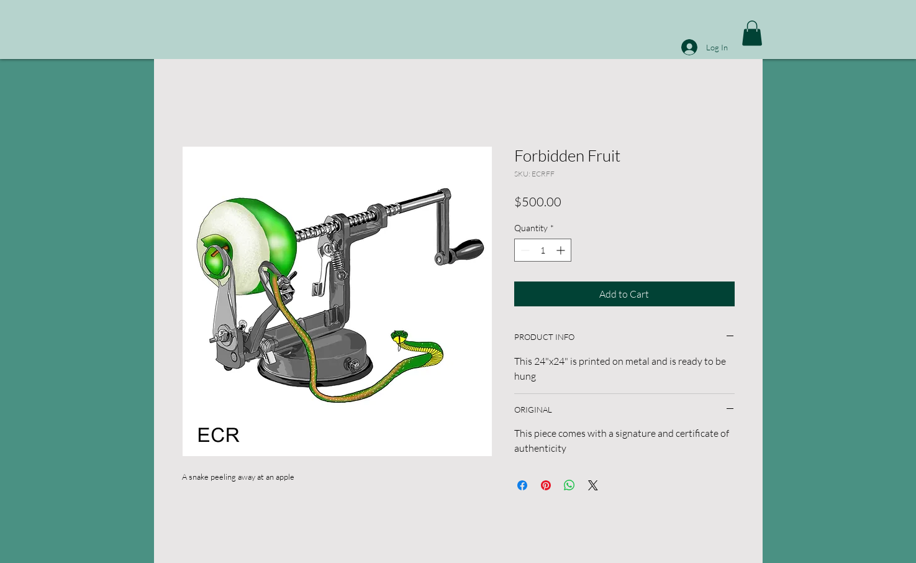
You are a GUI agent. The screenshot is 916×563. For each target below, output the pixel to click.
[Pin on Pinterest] (545, 485)
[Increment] (561, 250)
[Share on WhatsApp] (569, 485)
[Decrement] (524, 250)
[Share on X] (593, 485)
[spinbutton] (543, 250)
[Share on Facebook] (522, 485)
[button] (752, 33)
